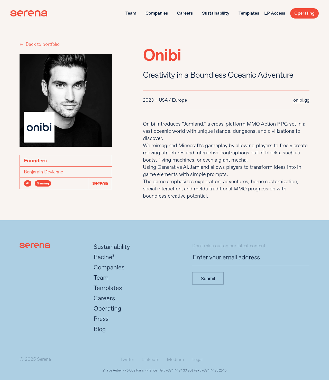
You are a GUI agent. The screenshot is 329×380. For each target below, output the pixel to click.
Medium (175, 360)
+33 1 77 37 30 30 (178, 370)
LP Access (274, 13)
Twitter (127, 360)
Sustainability (215, 13)
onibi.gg (301, 100)
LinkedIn (150, 360)
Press (101, 319)
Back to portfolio (43, 44)
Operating (304, 13)
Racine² (104, 257)
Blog (100, 329)
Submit (208, 278)
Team (130, 13)
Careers (185, 13)
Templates (249, 13)
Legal (197, 360)
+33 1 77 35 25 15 (214, 370)
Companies (156, 13)
